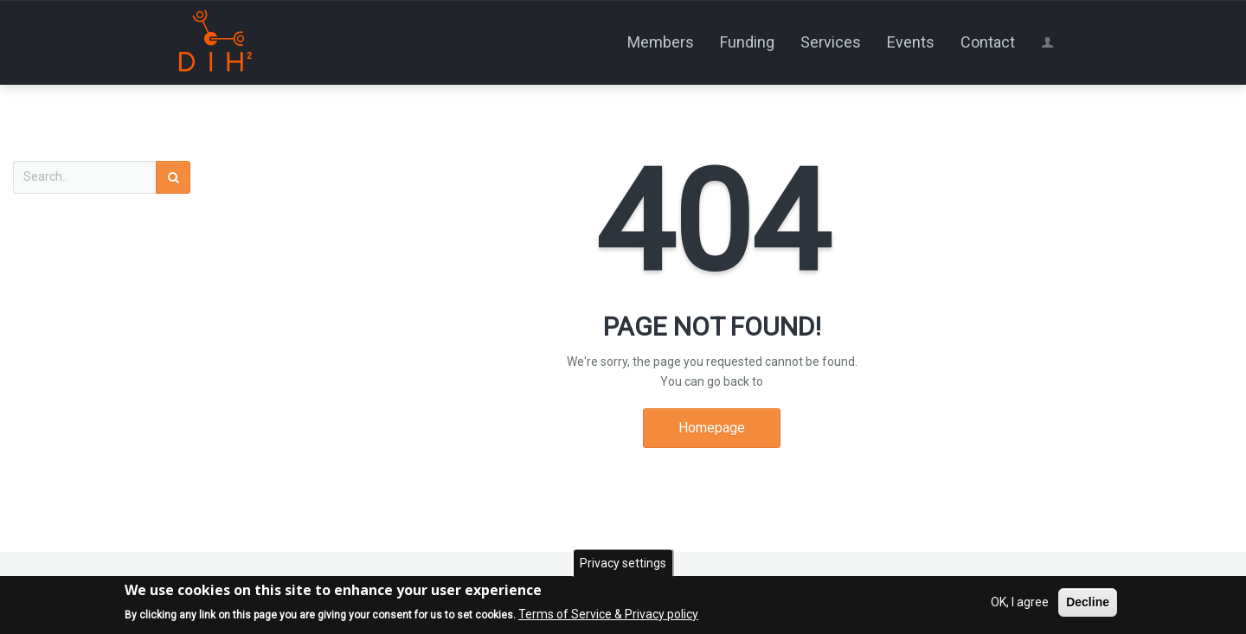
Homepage (711, 427)
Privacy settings (623, 564)
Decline (1087, 604)
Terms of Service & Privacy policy (608, 615)
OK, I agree (1020, 604)
